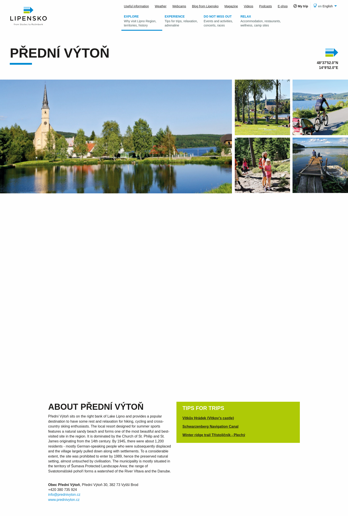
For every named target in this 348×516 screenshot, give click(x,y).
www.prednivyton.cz (63, 500)
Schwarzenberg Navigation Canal (210, 426)
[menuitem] (324, 6)
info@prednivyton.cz (64, 494)
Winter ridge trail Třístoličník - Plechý (213, 435)
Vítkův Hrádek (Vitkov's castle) (208, 418)
